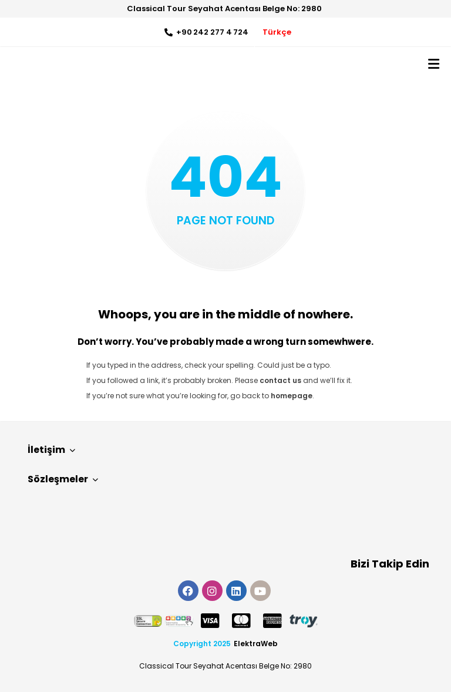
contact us (280, 380)
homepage (291, 396)
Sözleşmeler (63, 479)
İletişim (51, 449)
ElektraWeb (256, 644)
